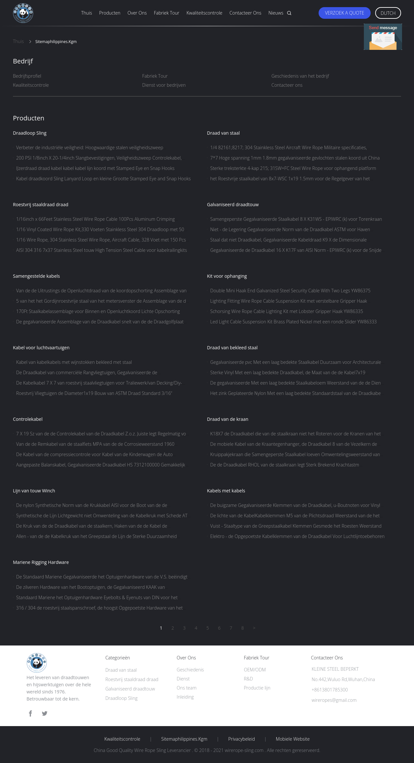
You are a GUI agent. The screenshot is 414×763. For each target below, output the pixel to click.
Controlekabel (27, 419)
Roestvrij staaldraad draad (40, 204)
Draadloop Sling (30, 133)
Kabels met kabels (226, 491)
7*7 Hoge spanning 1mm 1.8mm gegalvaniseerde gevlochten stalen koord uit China (295, 158)
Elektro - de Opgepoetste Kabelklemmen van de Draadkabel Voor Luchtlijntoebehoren (297, 536)
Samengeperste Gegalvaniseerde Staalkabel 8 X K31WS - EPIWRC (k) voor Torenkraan (296, 219)
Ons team (186, 688)
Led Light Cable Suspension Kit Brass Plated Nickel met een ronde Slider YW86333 (293, 322)
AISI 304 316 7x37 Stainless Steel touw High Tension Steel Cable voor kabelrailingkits (101, 250)
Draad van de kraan (227, 419)
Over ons (137, 13)
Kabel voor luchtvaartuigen (41, 347)
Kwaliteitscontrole (204, 13)
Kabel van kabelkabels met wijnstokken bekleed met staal (74, 362)
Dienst (183, 679)
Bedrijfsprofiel (27, 76)
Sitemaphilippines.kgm (184, 739)
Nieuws (275, 13)
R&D (248, 679)
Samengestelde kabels (36, 276)
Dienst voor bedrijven (164, 85)
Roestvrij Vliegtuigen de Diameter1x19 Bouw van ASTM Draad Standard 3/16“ (94, 393)
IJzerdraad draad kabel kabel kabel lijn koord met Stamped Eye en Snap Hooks (95, 168)
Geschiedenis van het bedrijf (300, 76)
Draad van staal (223, 133)
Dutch (388, 13)
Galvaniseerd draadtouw (233, 204)
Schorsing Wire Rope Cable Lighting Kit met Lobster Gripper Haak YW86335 (286, 311)
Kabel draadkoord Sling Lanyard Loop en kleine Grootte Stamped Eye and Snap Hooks (103, 178)
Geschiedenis (190, 670)
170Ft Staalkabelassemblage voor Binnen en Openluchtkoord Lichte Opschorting (98, 311)
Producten (110, 13)
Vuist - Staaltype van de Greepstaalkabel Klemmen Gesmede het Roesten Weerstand (296, 526)
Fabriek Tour (167, 13)
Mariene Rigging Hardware (41, 562)
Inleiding (185, 697)
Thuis (86, 13)
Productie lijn (257, 688)
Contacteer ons (246, 13)
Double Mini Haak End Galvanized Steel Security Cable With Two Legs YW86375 (290, 290)
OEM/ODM (255, 670)
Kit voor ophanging (227, 276)
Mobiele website (293, 739)
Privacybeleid (241, 739)
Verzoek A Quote (344, 13)
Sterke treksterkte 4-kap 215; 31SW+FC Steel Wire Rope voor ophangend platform (293, 168)
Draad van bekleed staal (232, 347)
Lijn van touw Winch (34, 491)
